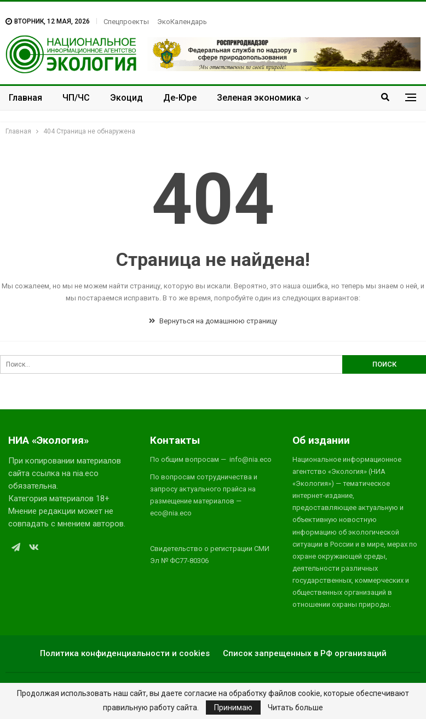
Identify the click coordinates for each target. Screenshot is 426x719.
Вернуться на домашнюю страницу (213, 321)
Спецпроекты (126, 22)
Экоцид (126, 97)
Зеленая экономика (259, 97)
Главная (25, 97)
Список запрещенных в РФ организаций (305, 653)
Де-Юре (180, 97)
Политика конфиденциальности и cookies (125, 653)
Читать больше (295, 707)
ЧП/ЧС (76, 97)
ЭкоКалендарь (182, 22)
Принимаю (233, 707)
